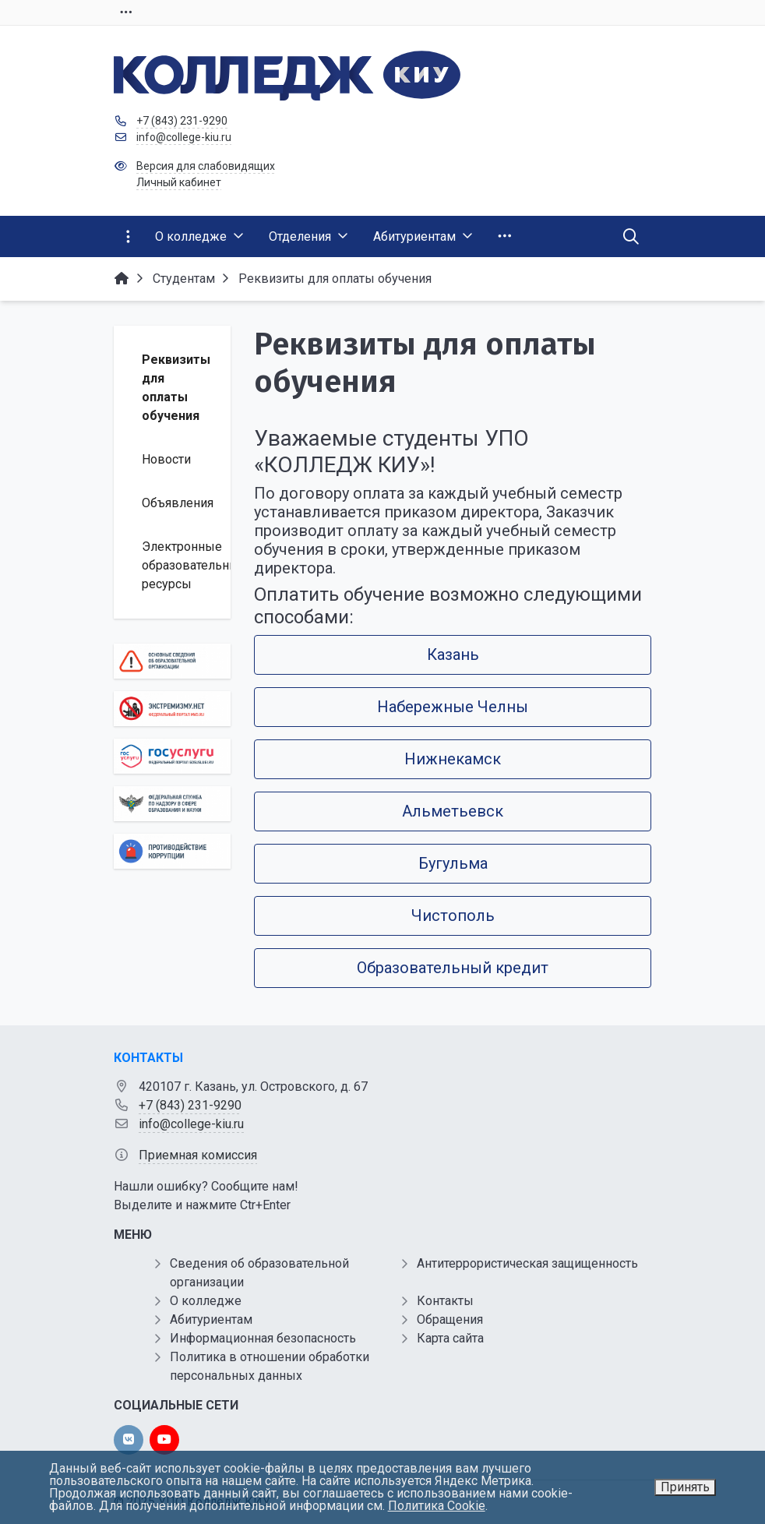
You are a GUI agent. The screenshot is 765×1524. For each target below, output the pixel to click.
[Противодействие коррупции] (172, 851)
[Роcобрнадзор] (172, 803)
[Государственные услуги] (172, 756)
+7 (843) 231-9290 (181, 121)
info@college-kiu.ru (183, 137)
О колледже (205, 1300)
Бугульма (453, 863)
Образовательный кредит (452, 967)
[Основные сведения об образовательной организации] (172, 661)
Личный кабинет (178, 182)
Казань (453, 654)
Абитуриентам (211, 1319)
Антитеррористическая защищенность (527, 1263)
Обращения (450, 1319)
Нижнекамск (452, 759)
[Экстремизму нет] (172, 708)
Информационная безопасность (263, 1338)
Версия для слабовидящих (205, 166)
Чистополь (453, 915)
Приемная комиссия (198, 1155)
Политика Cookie (436, 1505)
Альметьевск (452, 811)
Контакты (445, 1300)
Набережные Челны (452, 706)
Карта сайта (450, 1338)
